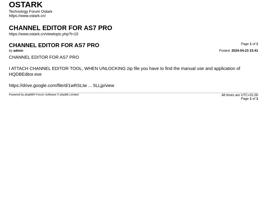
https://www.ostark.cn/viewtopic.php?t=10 (43, 34)
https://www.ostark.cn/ (27, 16)
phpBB (29, 94)
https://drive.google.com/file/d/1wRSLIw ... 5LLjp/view (61, 85)
